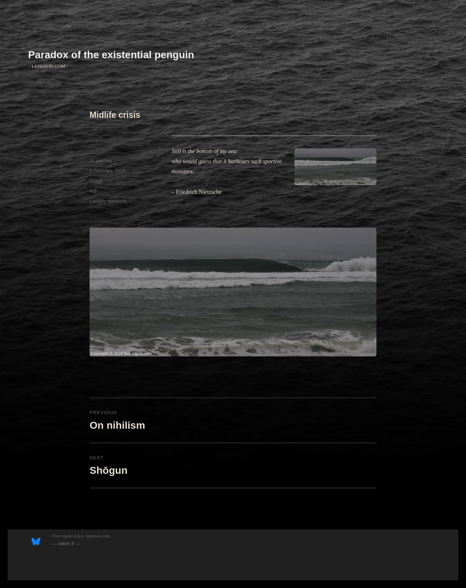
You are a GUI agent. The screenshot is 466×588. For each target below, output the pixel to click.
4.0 (93, 191)
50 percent (101, 160)
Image (96, 181)
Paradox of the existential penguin (111, 54)
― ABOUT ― (66, 543)
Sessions (117, 201)
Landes (97, 201)
